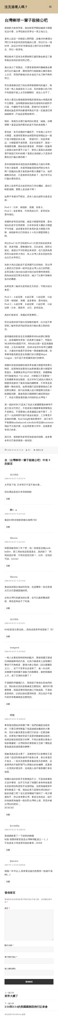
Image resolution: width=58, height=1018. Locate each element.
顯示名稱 (9, 945)
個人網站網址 (10, 968)
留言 (7, 908)
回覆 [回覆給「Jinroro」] (8, 881)
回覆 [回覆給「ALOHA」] (8, 499)
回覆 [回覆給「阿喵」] (8, 814)
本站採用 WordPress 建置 (15, 1014)
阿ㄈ (29, 450)
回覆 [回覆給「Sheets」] (8, 566)
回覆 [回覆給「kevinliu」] (8, 850)
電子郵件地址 (11, 957)
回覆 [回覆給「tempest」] (8, 704)
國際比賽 (39, 450)
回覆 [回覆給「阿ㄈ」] (8, 527)
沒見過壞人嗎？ (16, 6)
